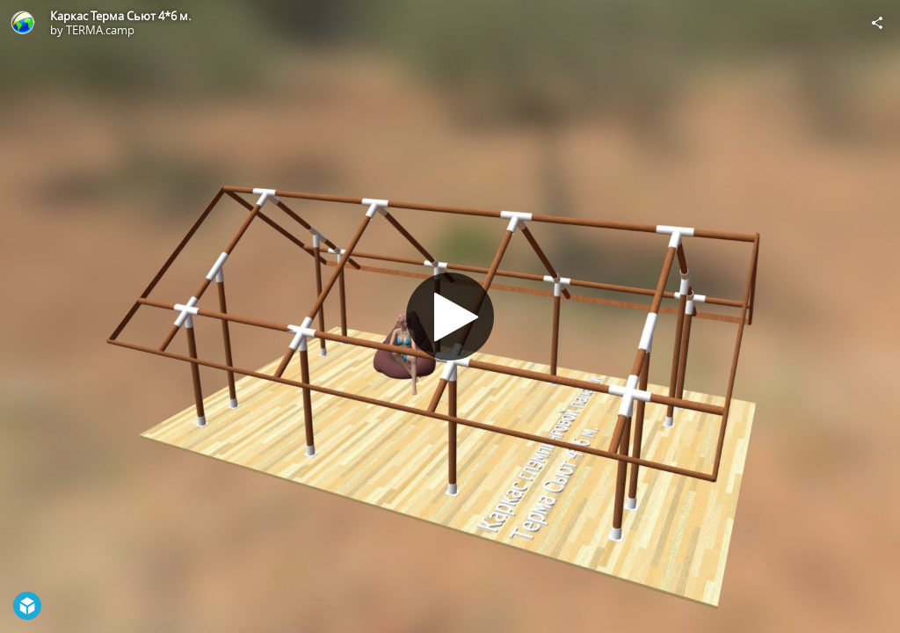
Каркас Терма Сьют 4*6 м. (120, 16)
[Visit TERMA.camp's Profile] (23, 23)
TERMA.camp (100, 30)
